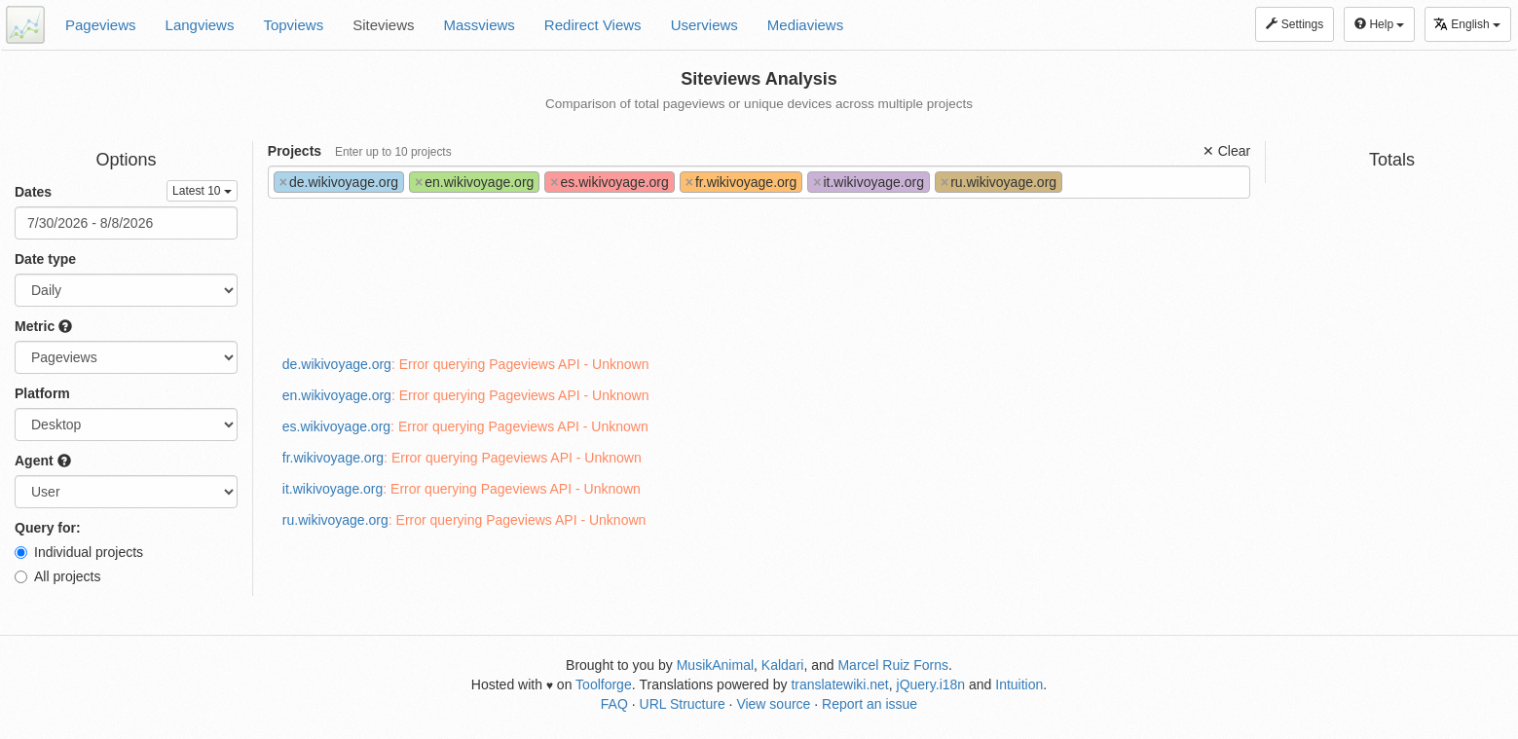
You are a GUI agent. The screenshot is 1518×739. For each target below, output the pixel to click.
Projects (360, 151)
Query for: (48, 528)
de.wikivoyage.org (336, 364)
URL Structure (682, 704)
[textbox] (1072, 182)
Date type (45, 259)
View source (773, 704)
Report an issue (869, 704)
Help (1379, 24)
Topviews (293, 25)
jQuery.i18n (931, 684)
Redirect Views (593, 25)
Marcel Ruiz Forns (892, 665)
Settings (1294, 24)
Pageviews (100, 25)
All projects (57, 576)
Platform (42, 393)
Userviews (704, 25)
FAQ (614, 704)
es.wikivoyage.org (336, 426)
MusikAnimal (715, 665)
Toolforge (603, 684)
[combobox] (759, 182)
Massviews (479, 25)
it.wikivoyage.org (333, 489)
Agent (43, 460)
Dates (33, 192)
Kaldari (782, 665)
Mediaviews (805, 25)
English (1466, 24)
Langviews (200, 25)
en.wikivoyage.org (336, 395)
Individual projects (79, 552)
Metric (43, 326)
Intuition (1019, 684)
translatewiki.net (839, 684)
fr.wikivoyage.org (333, 457)
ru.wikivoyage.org (335, 520)
